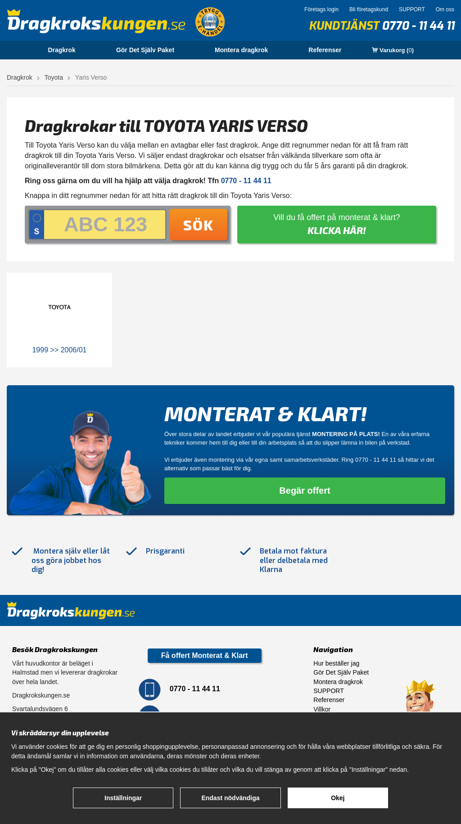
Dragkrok (61, 50)
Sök (198, 224)
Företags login (321, 9)
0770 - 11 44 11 (418, 25)
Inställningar (123, 797)
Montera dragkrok (241, 50)
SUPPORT (412, 9)
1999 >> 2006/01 (59, 350)
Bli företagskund (368, 9)
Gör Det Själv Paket (145, 50)
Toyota (54, 77)
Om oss (445, 9)
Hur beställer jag (336, 663)
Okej (337, 797)
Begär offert (304, 490)
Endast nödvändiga (230, 797)
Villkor (321, 709)
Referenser (324, 50)
